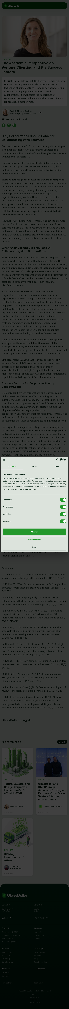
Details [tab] (34, 466)
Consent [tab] (12, 466)
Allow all (34, 532)
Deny (34, 547)
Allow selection (34, 539)
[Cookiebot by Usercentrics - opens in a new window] (56, 459)
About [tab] (56, 466)
